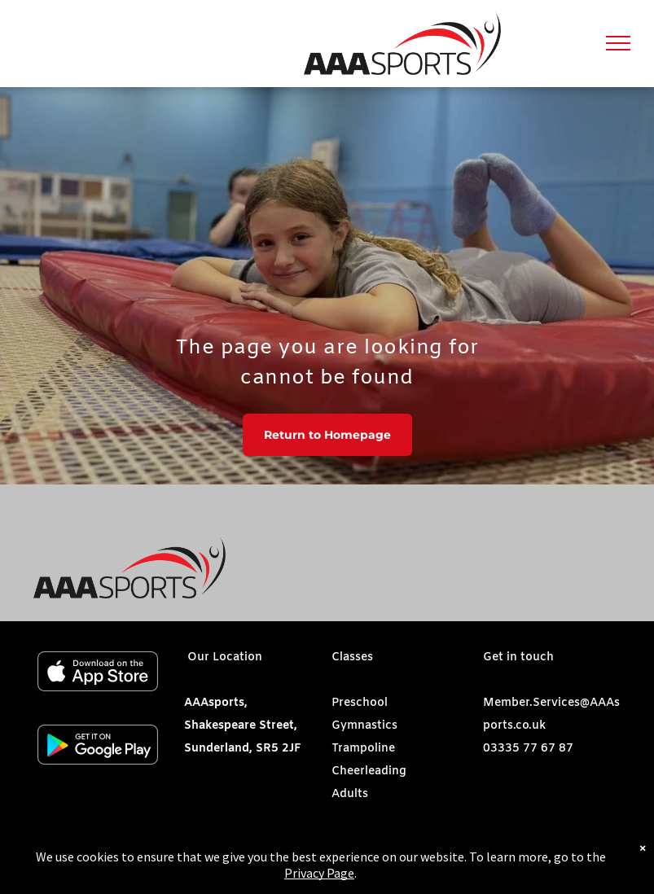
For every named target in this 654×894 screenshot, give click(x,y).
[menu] (618, 43)
